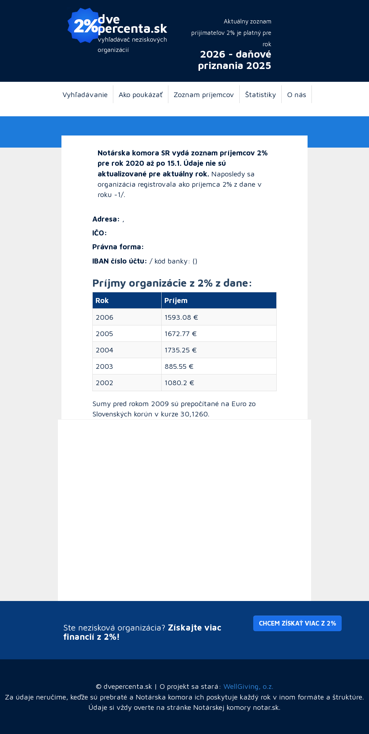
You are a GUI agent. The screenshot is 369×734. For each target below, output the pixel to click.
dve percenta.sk (133, 23)
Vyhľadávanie (85, 94)
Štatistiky (260, 94)
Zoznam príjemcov (204, 94)
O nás (296, 94)
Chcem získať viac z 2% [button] (297, 623)
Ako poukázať (141, 94)
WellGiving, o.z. (248, 686)
